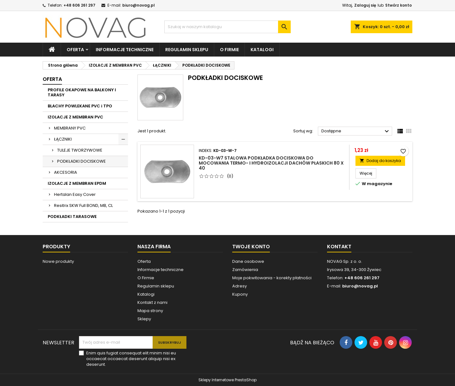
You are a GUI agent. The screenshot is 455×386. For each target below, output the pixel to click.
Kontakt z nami (152, 302)
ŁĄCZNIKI (63, 139)
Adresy (239, 286)
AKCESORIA (65, 172)
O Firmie (145, 278)
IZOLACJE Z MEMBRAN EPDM (77, 183)
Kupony (240, 294)
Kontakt (339, 246)
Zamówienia (245, 270)
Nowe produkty (58, 261)
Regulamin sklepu (186, 49)
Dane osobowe (248, 261)
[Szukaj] (227, 27)
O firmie (229, 49)
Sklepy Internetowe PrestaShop (227, 380)
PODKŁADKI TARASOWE (72, 217)
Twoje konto (251, 246)
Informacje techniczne (125, 49)
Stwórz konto (398, 5)
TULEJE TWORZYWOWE (79, 150)
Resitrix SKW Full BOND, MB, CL (83, 205)
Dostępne (356, 131)
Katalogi (262, 49)
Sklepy (144, 319)
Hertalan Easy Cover (75, 194)
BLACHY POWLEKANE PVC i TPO (80, 106)
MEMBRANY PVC (70, 128)
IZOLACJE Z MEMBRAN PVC (75, 117)
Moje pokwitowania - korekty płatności (272, 278)
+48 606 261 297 (79, 5)
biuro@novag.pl (138, 5)
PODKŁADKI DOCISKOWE (81, 161)
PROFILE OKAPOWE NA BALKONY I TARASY (82, 92)
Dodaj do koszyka (380, 160)
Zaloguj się (365, 5)
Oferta (75, 49)
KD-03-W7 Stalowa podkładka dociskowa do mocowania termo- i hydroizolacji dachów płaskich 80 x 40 (271, 163)
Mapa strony (150, 311)
